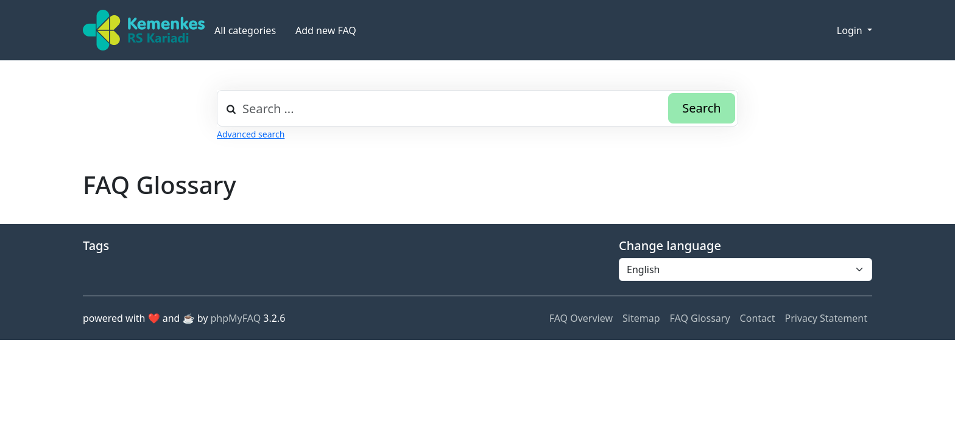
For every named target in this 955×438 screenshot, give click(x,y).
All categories (245, 30)
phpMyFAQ (236, 318)
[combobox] (477, 108)
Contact (757, 318)
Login (851, 30)
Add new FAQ (325, 30)
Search (701, 108)
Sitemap (641, 318)
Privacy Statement (825, 318)
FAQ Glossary (700, 318)
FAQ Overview (581, 318)
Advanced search (250, 134)
